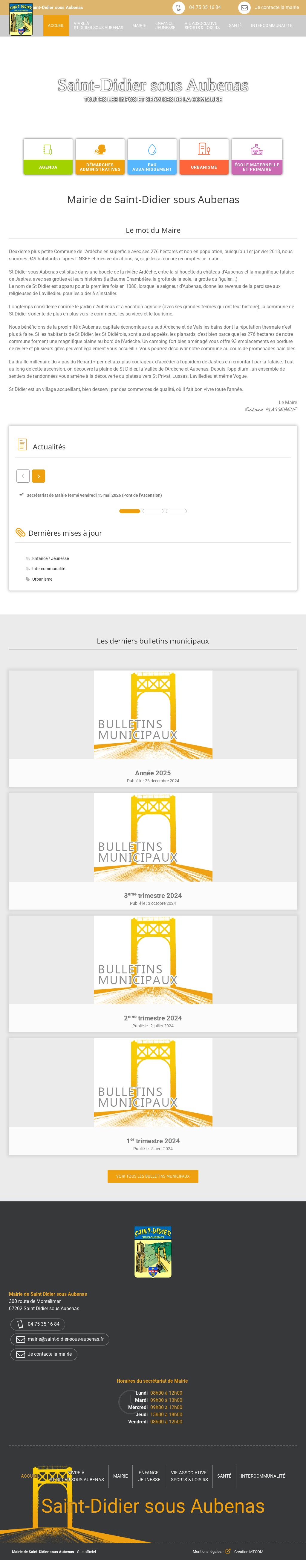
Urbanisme (42, 579)
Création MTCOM (248, 1552)
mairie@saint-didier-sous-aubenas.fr (60, 1339)
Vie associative (189, 1476)
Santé (224, 1476)
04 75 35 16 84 (196, 7)
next (38, 476)
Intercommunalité (48, 568)
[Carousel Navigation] (153, 476)
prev (23, 476)
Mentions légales (207, 1552)
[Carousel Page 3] (176, 511)
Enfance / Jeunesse (50, 558)
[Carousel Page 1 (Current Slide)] (129, 511)
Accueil (30, 1476)
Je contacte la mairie (268, 7)
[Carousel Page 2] (153, 511)
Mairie (120, 1476)
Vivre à (77, 1476)
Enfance (149, 1476)
